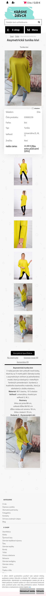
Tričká (17, 36)
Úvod (11, 36)
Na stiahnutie (12, 357)
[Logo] (21, 13)
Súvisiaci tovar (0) (31, 357)
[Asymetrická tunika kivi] (23, 51)
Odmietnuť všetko (27, 591)
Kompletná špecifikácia (22, 353)
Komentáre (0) (22, 362)
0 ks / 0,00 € (33, 3)
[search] (39, 22)
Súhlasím (40, 591)
